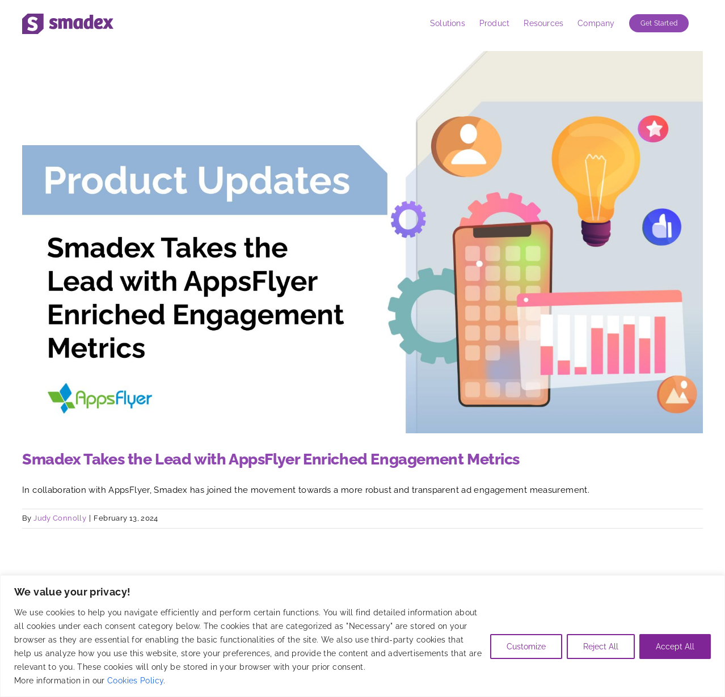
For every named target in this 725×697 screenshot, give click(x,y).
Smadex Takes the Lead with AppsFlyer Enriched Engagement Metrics (271, 459)
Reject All (600, 646)
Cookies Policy (135, 680)
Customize (526, 646)
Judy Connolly (59, 518)
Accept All (675, 646)
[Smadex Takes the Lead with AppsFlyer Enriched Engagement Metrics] (362, 242)
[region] (362, 636)
